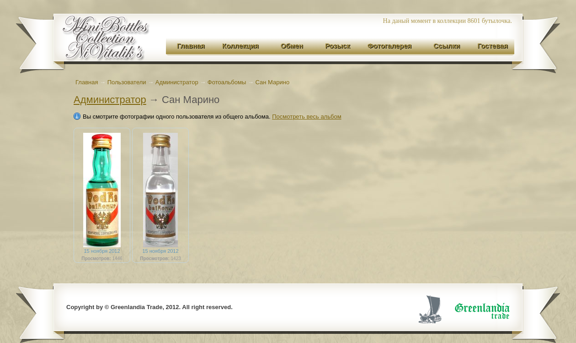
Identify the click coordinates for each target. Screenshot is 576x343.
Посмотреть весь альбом (306, 116)
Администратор (110, 99)
